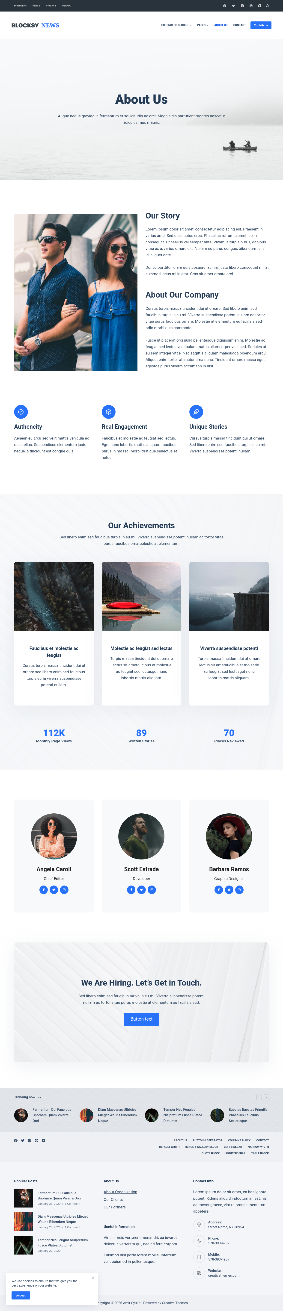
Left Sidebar (233, 1147)
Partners (20, 5)
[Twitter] (233, 5)
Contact (239, 25)
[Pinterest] (251, 5)
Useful (66, 5)
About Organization (120, 1192)
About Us (220, 25)
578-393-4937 (219, 1243)
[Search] (267, 5)
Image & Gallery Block (201, 1147)
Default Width (169, 1147)
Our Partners (115, 1207)
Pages (203, 25)
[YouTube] (259, 5)
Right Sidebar (236, 1153)
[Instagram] (242, 5)
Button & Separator (207, 1140)
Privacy (51, 5)
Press (36, 5)
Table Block (260, 1153)
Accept (21, 1295)
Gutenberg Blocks (176, 25)
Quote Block (211, 1153)
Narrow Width (258, 1147)
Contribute (261, 25)
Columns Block (239, 1140)
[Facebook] (224, 5)
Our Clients (113, 1199)
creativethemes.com (224, 1275)
